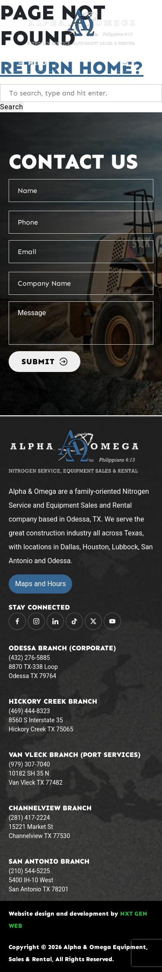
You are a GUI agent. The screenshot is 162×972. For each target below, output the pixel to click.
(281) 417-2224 (29, 817)
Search (11, 107)
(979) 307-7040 (29, 764)
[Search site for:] (81, 93)
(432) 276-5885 (29, 657)
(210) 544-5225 (29, 871)
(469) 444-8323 (29, 711)
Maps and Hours (40, 584)
